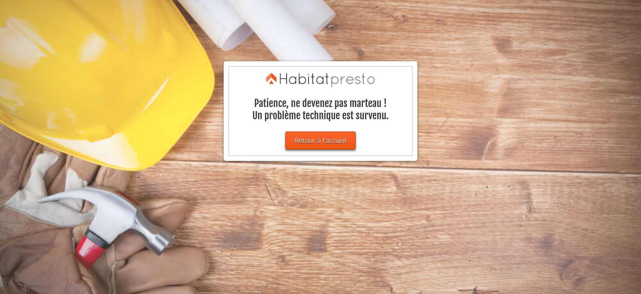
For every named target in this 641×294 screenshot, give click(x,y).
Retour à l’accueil (320, 140)
